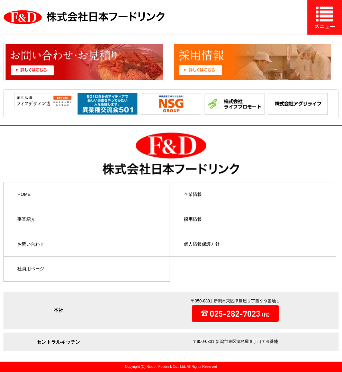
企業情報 (193, 194)
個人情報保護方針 (202, 244)
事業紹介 (26, 219)
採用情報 (193, 219)
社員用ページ (30, 269)
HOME (23, 194)
